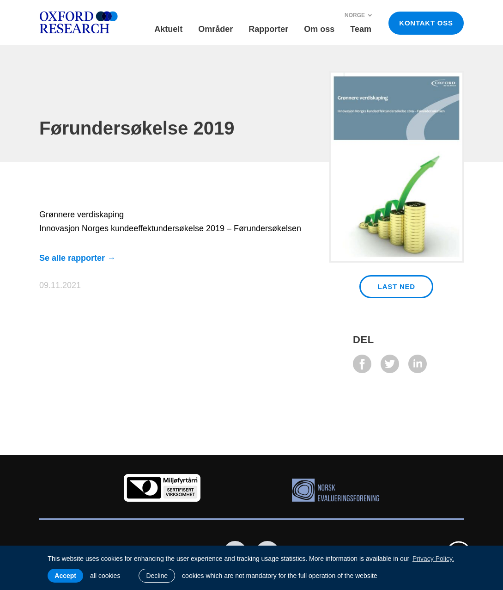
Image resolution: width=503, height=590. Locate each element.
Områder (215, 29)
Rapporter (268, 29)
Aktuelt (168, 29)
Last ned (396, 286)
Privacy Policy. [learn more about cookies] (433, 558)
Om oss (319, 29)
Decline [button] (157, 575)
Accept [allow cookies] (65, 575)
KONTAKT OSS (426, 23)
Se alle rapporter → (77, 258)
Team (360, 29)
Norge (358, 15)
